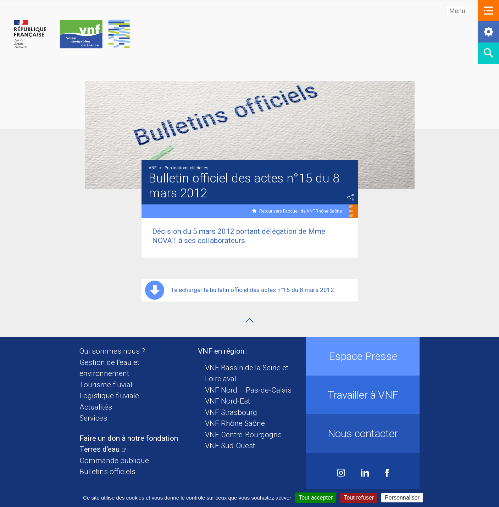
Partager (351, 197)
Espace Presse (363, 356)
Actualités (95, 407)
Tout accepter (316, 498)
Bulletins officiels (107, 471)
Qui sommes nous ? (112, 351)
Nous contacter (363, 433)
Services (93, 418)
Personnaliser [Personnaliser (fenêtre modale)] (402, 498)
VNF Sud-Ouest (230, 445)
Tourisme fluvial (105, 385)
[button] (488, 10)
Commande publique (114, 460)
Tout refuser (358, 498)
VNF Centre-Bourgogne (243, 434)
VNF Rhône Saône (235, 423)
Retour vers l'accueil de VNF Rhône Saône (300, 211)
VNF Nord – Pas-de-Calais (248, 390)
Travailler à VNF (363, 395)
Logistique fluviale (109, 395)
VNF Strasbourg (231, 412)
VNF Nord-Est (227, 401)
